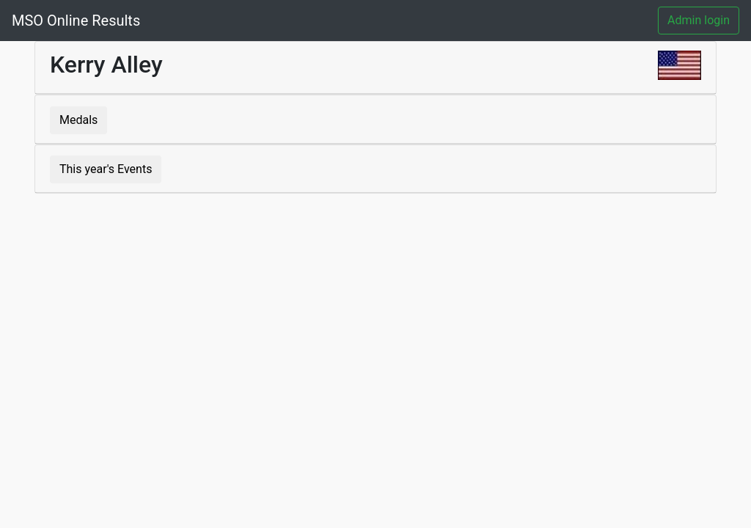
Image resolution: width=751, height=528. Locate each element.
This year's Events (105, 169)
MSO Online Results (76, 20)
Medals (78, 120)
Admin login (698, 20)
